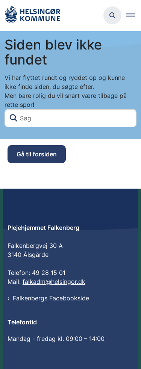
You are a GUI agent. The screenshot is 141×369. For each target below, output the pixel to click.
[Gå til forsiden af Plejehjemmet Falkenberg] (32, 15)
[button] (133, 15)
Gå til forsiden (37, 154)
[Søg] (70, 118)
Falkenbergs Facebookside (51, 298)
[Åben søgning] (112, 15)
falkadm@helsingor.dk (54, 281)
